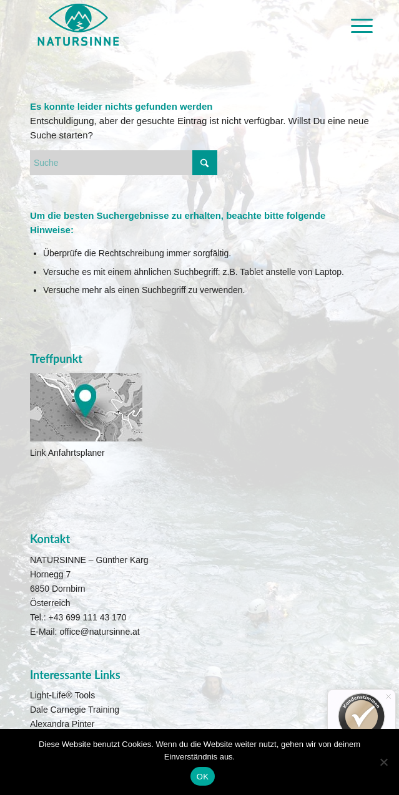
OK (203, 776)
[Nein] (383, 762)
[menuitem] (352, 26)
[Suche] (123, 162)
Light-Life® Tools (62, 695)
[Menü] (352, 26)
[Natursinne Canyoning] (166, 25)
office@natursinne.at (99, 632)
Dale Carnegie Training (74, 710)
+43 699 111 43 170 (88, 617)
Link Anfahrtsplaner (67, 453)
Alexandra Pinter (62, 724)
